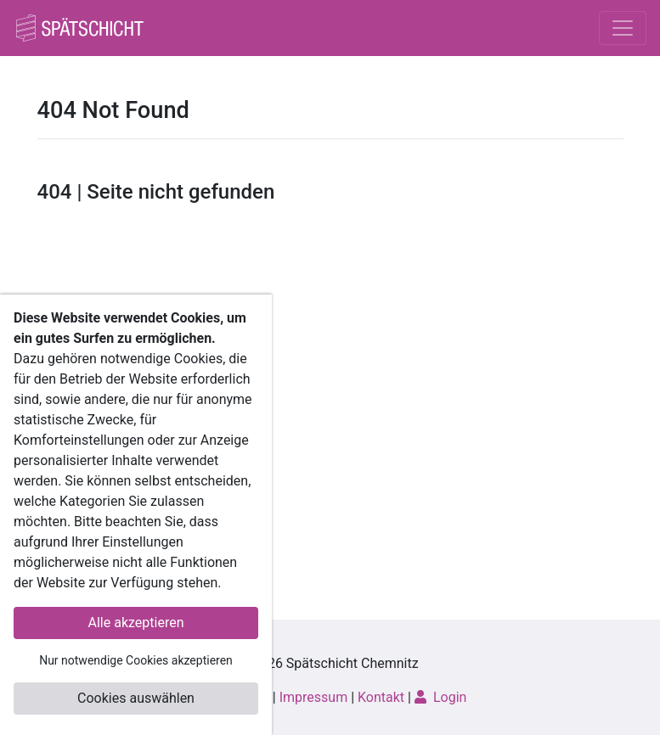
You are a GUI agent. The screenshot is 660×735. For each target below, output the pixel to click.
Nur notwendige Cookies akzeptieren (136, 660)
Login (440, 697)
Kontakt (381, 697)
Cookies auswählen (136, 698)
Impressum (313, 697)
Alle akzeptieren (136, 622)
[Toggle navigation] (622, 28)
